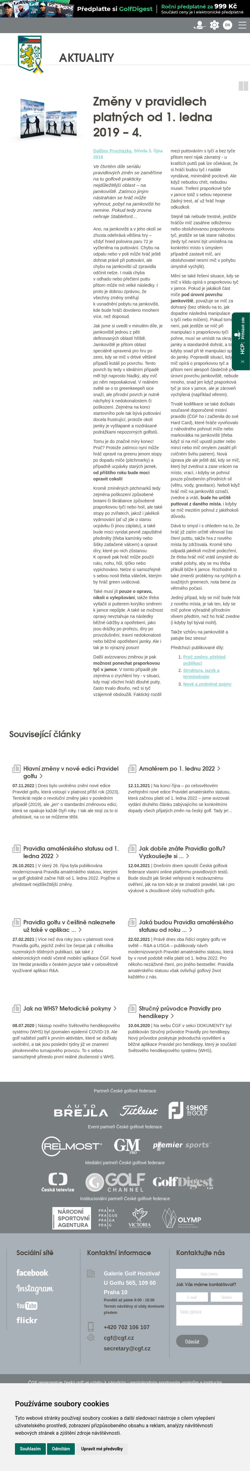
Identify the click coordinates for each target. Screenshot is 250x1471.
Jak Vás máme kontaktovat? (206, 1284)
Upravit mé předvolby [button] (102, 1448)
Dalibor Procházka (112, 150)
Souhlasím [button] (30, 1448)
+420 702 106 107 (127, 1327)
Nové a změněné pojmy (207, 684)
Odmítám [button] (61, 1448)
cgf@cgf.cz (119, 1338)
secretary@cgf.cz (127, 1348)
